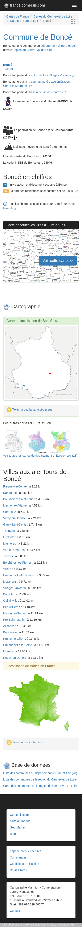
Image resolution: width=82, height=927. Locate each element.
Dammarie (10, 492)
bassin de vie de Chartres (47, 92)
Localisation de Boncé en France (31, 666)
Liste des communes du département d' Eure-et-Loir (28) (40, 773)
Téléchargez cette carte (25, 742)
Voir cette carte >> (57, 261)
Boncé (7, 64)
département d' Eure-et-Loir (58, 45)
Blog (13, 833)
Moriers (8, 651)
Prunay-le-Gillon (14, 638)
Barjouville (10, 632)
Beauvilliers (11, 607)
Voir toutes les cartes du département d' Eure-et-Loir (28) (40, 455)
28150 (8, 69)
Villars (7, 569)
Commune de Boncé (37, 37)
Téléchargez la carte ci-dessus (29, 409)
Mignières (10, 543)
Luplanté (9, 537)
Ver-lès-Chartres (14, 550)
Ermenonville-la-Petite (18, 645)
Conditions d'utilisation (24, 863)
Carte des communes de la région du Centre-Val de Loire (40, 785)
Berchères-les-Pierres (17, 562)
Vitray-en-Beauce (15, 518)
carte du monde (20, 821)
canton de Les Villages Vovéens (51, 75)
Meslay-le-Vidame (15, 505)
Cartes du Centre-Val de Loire (53, 16)
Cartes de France (17, 16)
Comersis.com (19, 814)
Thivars (8, 556)
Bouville (8, 594)
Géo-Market (17, 827)
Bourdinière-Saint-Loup (18, 499)
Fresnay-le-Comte (15, 486)
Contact (15, 910)
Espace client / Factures (25, 851)
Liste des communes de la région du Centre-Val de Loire (40, 779)
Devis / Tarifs (18, 870)
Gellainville (10, 600)
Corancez (10, 511)
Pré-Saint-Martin (14, 619)
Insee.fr (9, 208)
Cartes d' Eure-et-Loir (24, 20)
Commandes (18, 857)
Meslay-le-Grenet (14, 613)
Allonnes (9, 626)
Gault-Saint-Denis (15, 524)
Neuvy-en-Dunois (15, 657)
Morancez (10, 581)
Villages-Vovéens (14, 588)
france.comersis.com (24, 6)
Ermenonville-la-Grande (19, 575)
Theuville (9, 531)
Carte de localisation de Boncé (29, 321)
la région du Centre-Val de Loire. (31, 50)
